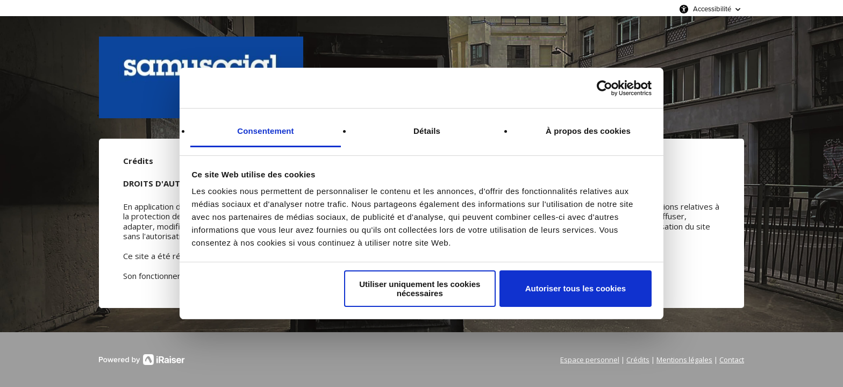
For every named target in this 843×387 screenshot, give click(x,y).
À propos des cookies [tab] (588, 130)
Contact (731, 359)
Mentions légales (684, 359)
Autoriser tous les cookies (575, 288)
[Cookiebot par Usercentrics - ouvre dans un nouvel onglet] (605, 88)
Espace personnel (589, 359)
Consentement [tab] (265, 130)
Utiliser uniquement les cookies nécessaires (419, 289)
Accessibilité (712, 9)
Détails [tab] (426, 130)
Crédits (637, 359)
